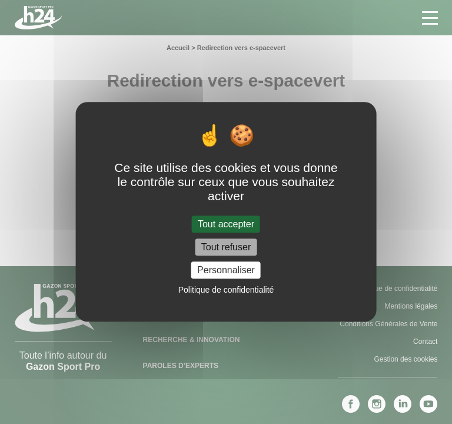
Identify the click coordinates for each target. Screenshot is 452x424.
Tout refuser (226, 247)
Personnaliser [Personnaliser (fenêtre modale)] (226, 270)
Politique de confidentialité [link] (226, 290)
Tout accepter (226, 224)
